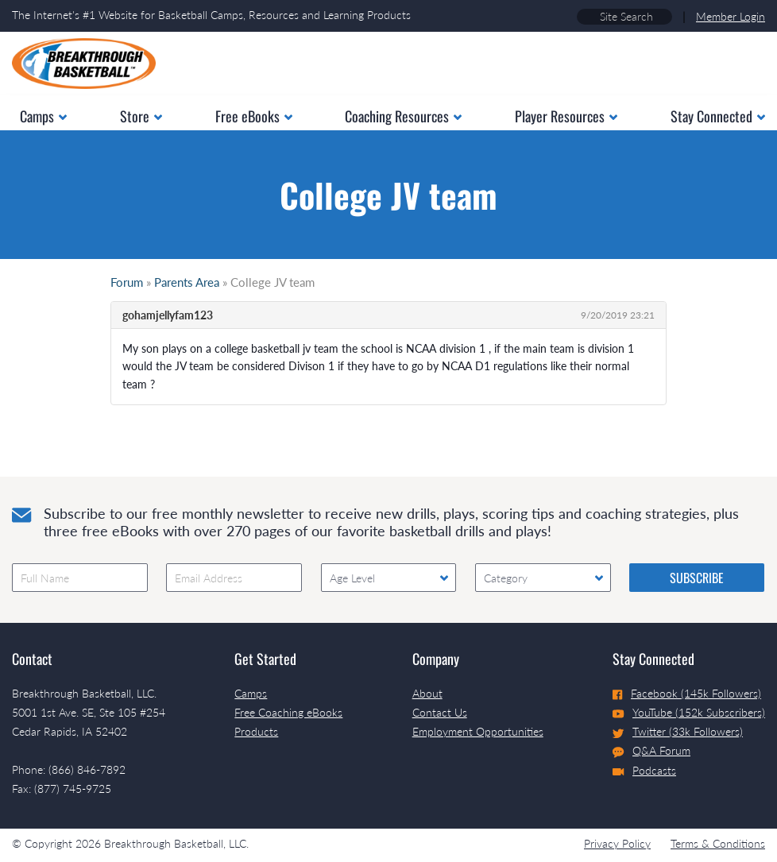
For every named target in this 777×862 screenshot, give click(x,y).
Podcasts (644, 770)
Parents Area (186, 282)
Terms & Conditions (718, 843)
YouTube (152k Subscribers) (689, 712)
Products (256, 731)
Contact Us (439, 712)
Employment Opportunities (477, 731)
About (427, 693)
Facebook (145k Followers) (687, 693)
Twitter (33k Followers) (678, 731)
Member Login (730, 16)
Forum (126, 282)
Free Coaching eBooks (288, 712)
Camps (250, 693)
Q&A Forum (651, 751)
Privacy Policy (617, 843)
